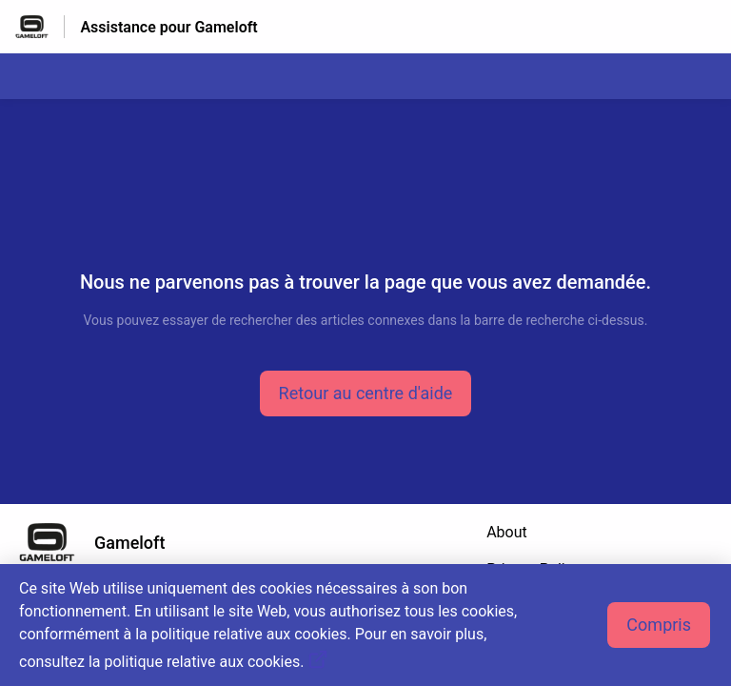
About (506, 532)
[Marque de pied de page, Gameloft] (101, 542)
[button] (366, 393)
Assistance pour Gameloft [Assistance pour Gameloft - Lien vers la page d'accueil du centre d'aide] (168, 27)
